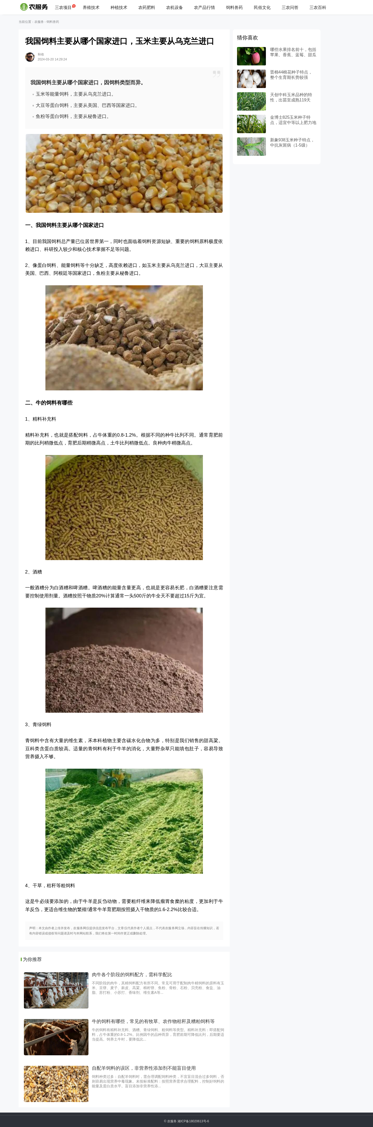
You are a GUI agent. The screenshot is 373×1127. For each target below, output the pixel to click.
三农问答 (290, 7)
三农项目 (63, 7)
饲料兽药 (234, 7)
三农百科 (317, 7)
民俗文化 (262, 7)
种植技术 (119, 7)
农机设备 (174, 7)
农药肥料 (146, 7)
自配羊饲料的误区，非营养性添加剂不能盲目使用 (144, 1068)
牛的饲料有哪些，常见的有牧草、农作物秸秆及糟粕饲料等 (153, 1021)
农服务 (39, 22)
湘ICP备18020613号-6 (193, 1121)
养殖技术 (91, 7)
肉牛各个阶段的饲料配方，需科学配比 (132, 974)
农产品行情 (204, 7)
